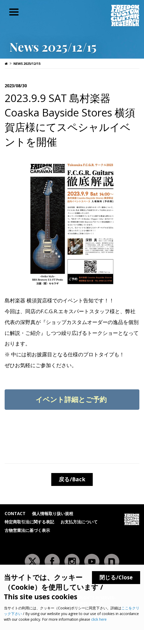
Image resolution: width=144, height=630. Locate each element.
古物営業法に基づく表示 (27, 530)
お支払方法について (79, 522)
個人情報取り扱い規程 (52, 513)
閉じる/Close (116, 577)
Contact (15, 513)
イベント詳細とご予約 (72, 399)
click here (99, 619)
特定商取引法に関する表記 (29, 522)
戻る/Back (72, 479)
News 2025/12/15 (26, 63)
